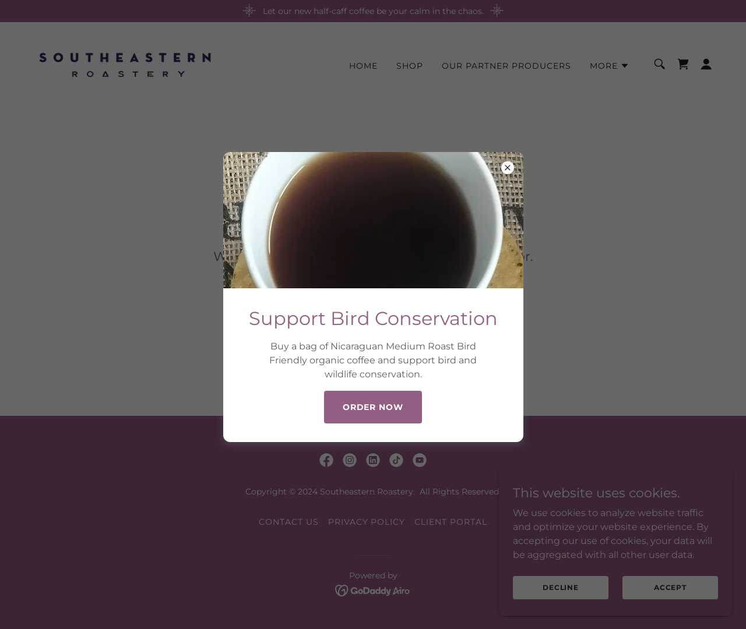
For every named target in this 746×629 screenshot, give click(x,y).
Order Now (373, 407)
